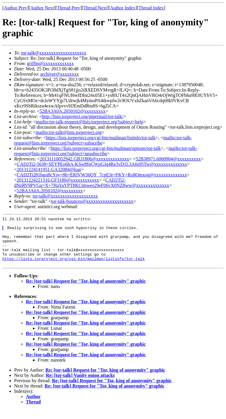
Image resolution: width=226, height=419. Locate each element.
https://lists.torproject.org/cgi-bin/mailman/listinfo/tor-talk (101, 137)
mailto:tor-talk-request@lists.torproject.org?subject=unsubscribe (105, 151)
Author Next (42, 7)
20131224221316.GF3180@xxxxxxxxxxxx (58, 180)
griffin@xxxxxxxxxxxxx (50, 63)
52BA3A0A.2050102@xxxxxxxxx (72, 111)
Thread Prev (68, 7)
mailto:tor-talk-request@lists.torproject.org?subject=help (89, 121)
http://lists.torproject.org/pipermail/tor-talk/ (82, 116)
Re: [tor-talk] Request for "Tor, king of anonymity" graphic (86, 290)
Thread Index (151, 7)
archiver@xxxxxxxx (59, 74)
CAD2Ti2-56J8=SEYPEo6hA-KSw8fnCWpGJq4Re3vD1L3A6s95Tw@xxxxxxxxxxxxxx (102, 164)
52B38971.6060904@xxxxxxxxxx (168, 158)
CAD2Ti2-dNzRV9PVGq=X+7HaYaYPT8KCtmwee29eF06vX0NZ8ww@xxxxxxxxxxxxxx (91, 183)
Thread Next (95, 7)
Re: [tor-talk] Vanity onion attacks (80, 384)
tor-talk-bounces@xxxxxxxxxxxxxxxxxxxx (92, 201)
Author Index (122, 7)
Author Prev (15, 7)
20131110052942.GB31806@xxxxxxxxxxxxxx (84, 158)
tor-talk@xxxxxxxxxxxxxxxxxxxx (54, 52)
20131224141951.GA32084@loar (49, 169)
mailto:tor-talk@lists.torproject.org (69, 132)
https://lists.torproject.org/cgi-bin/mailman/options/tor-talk (106, 148)
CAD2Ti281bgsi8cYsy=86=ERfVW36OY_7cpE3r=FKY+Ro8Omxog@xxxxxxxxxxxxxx (102, 174)
